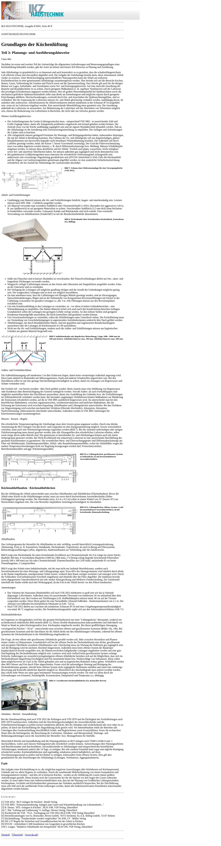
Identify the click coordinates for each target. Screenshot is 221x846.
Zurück (5, 834)
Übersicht (17, 834)
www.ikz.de (31, 834)
